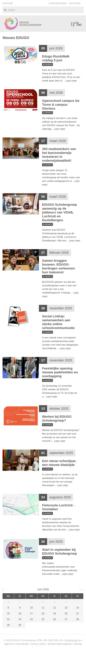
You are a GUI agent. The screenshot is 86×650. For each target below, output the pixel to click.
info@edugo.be (73, 640)
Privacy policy (38, 644)
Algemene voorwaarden (16, 644)
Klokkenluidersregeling (59, 644)
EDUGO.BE (8, 3)
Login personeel (57, 3)
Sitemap (77, 644)
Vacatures (74, 3)
